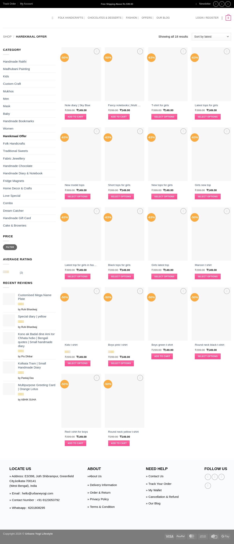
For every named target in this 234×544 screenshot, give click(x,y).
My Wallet (155, 490)
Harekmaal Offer (14, 136)
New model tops (74, 185)
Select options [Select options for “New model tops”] (78, 196)
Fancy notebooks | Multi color (124, 105)
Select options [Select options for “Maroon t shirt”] (208, 276)
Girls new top (203, 185)
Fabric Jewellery (14, 158)
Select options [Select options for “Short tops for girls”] (121, 196)
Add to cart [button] (75, 117)
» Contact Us (155, 476)
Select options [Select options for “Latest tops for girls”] (208, 117)
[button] (203, 4)
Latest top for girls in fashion (81, 265)
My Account (26, 3)
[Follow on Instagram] (222, 4)
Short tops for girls (119, 185)
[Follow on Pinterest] (208, 486)
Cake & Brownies (14, 225)
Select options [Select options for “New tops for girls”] (164, 196)
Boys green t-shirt (162, 344)
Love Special (11, 195)
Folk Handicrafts (71, 18)
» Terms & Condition (101, 506)
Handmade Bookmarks (18, 121)
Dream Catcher (13, 210)
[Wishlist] (222, 18)
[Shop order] (211, 36)
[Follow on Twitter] (228, 4)
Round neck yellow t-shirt (123, 431)
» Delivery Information (102, 485)
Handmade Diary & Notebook (23, 173)
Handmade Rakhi (14, 61)
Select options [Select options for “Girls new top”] (208, 196)
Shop (7, 36)
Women (8, 128)
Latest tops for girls (206, 105)
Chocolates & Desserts (105, 18)
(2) (13, 273)
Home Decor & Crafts (17, 188)
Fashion (132, 18)
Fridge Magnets (13, 180)
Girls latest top (160, 265)
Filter (10, 247)
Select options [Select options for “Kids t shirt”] (78, 363)
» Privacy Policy (98, 499)
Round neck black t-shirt (209, 344)
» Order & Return (99, 492)
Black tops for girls (119, 265)
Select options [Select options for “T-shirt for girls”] (164, 117)
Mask (6, 106)
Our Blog (163, 17)
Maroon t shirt (203, 265)
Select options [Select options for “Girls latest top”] (164, 276)
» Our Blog (153, 503)
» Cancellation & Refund (162, 496)
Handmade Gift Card (17, 218)
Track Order (9, 3)
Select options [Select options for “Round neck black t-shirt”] (208, 356)
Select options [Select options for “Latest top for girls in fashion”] (78, 276)
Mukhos (8, 91)
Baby (6, 113)
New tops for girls (162, 185)
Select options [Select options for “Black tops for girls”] (121, 276)
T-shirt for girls (160, 105)
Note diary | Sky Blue (77, 105)
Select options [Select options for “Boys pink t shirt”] (121, 363)
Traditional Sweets (15, 151)
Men (6, 98)
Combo (8, 203)
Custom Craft (12, 83)
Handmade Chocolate (17, 166)
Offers (148, 18)
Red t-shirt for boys (76, 431)
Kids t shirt (71, 344)
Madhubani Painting (16, 69)
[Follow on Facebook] (216, 4)
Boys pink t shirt (118, 344)
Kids (6, 76)
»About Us (94, 476)
